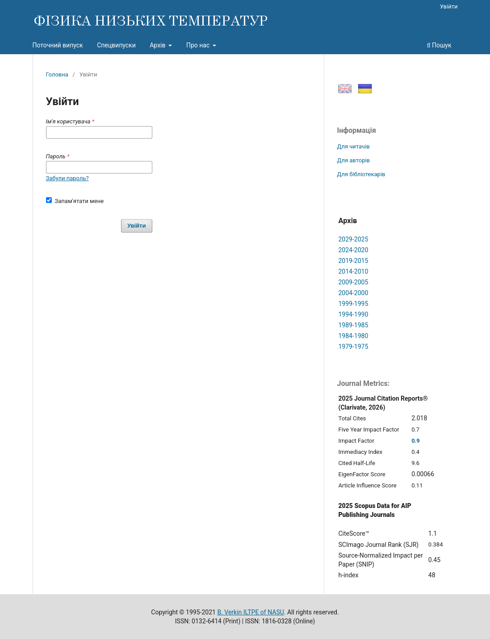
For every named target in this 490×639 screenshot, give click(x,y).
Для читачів (353, 146)
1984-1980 (354, 335)
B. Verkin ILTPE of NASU (250, 612)
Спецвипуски (116, 45)
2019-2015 (354, 260)
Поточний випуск (58, 45)
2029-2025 (354, 239)
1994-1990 (354, 314)
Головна (57, 74)
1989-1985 (354, 325)
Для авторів (353, 160)
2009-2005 (354, 282)
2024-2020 (354, 250)
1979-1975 (354, 346)
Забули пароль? (67, 178)
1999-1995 (354, 303)
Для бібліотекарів (361, 174)
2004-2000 (354, 292)
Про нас (198, 45)
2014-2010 (354, 271)
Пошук (439, 45)
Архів (158, 45)
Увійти (449, 6)
